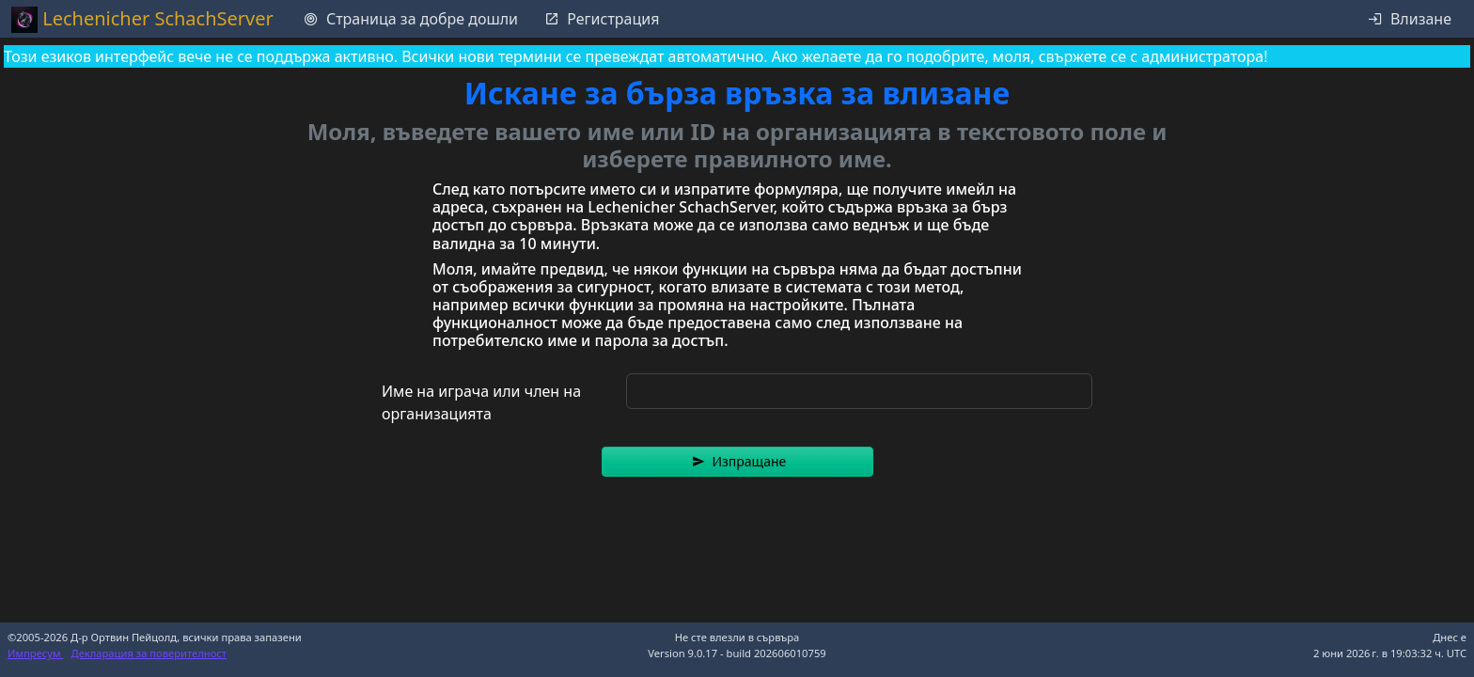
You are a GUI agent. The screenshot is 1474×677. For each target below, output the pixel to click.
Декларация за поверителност (149, 653)
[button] (737, 462)
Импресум (36, 653)
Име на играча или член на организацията (481, 402)
